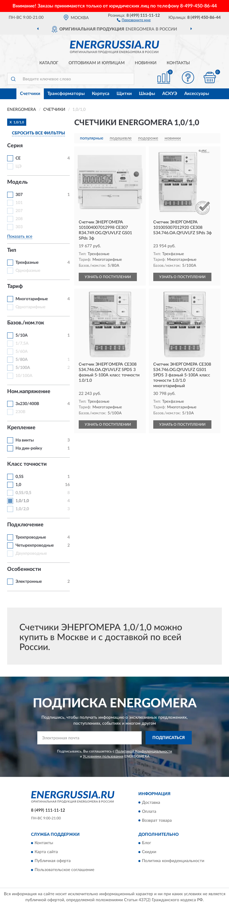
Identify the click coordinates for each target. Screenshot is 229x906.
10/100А (24, 376)
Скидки (149, 852)
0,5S (20, 477)
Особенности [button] (24, 569)
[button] (134, 20)
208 (19, 219)
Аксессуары (196, 93)
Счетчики (30, 93)
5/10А (22, 335)
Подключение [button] (25, 525)
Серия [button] (15, 145)
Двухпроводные (31, 553)
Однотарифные (30, 307)
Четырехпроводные (35, 545)
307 (19, 195)
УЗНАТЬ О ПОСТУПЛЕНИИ (108, 277)
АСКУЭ (169, 93)
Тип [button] (11, 250)
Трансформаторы (66, 93)
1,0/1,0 (22, 501)
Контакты (178, 63)
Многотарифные (32, 299)
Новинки (146, 63)
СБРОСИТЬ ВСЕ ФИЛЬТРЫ (38, 133)
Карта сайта (46, 852)
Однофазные (28, 271)
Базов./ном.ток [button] (25, 323)
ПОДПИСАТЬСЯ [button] (168, 738)
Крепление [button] (21, 427)
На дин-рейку (29, 448)
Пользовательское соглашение (64, 870)
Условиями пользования (103, 756)
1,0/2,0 (22, 509)
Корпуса (100, 93)
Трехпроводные (31, 537)
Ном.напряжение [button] (28, 391)
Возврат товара (157, 820)
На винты (25, 440)
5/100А (23, 368)
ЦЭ (18, 166)
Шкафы (147, 93)
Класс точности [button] (27, 464)
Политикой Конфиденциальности (143, 751)
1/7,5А (22, 343)
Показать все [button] (19, 236)
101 (19, 203)
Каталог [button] (48, 63)
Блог (146, 843)
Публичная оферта (53, 861)
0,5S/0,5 (23, 493)
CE (18, 158)
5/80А (22, 360)
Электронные (29, 582)
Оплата (149, 812)
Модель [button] (17, 182)
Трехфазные (27, 262)
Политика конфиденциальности (173, 861)
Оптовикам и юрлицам (97, 63)
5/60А (22, 351)
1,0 (18, 485)
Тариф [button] (15, 286)
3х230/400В (27, 404)
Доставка (151, 803)
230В (20, 412)
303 (19, 227)
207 (19, 211)
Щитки (124, 93)
